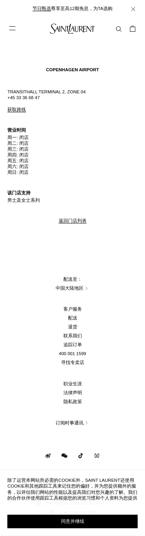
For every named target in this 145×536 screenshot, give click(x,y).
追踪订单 (72, 344)
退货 (72, 327)
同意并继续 (72, 521)
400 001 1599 (72, 353)
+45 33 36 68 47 (23, 97)
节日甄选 (41, 8)
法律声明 (72, 392)
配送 (72, 318)
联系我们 (72, 335)
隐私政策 (72, 401)
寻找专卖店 (72, 362)
